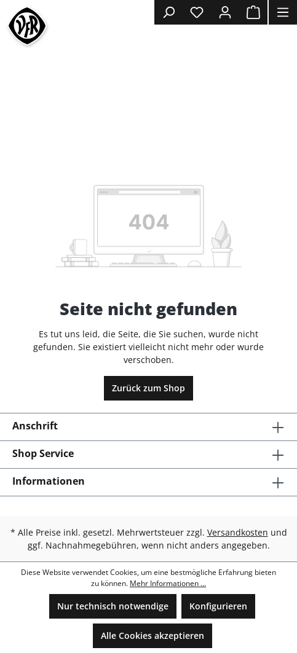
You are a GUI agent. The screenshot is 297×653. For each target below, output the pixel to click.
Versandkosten (237, 532)
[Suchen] (168, 12)
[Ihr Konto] (225, 12)
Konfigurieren (218, 606)
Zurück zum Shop (148, 388)
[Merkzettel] (197, 12)
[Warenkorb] (253, 12)
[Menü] (283, 12)
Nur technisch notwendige (112, 606)
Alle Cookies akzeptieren (152, 635)
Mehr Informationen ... (168, 583)
